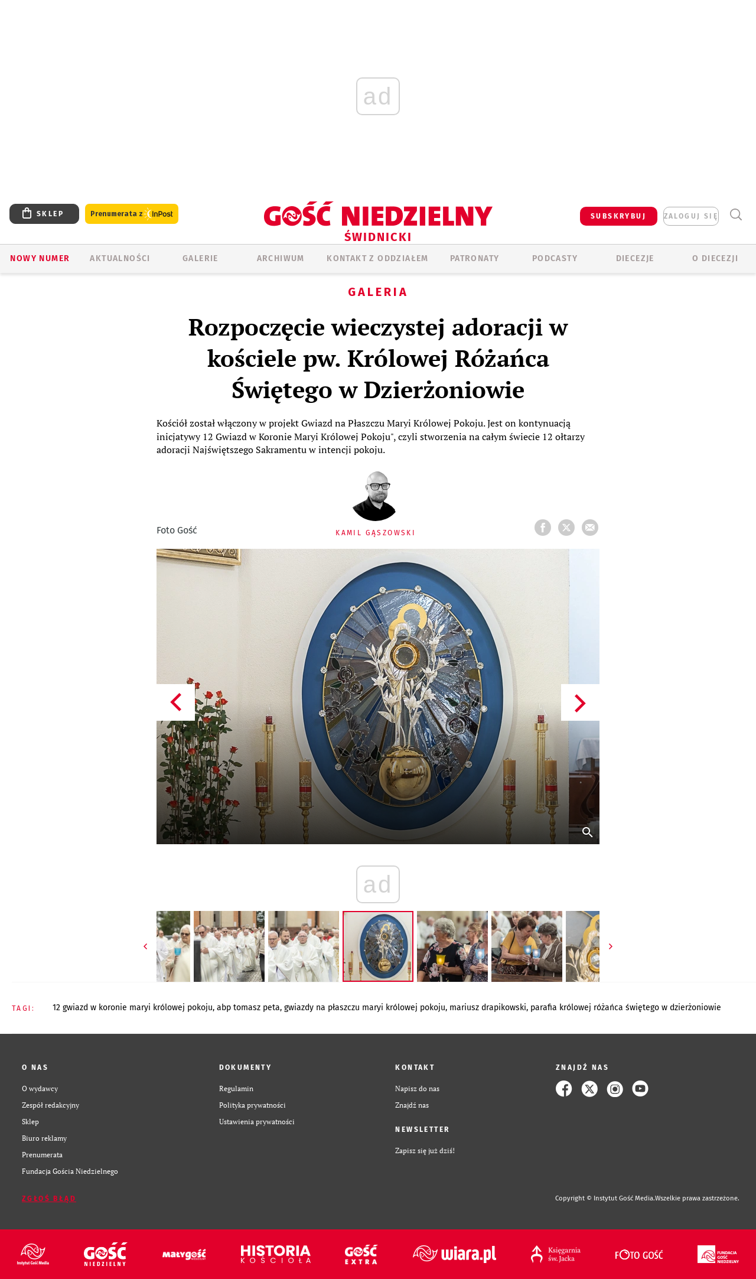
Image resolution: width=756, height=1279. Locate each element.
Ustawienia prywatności (257, 1121)
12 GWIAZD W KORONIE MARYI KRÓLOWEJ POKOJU (133, 1008)
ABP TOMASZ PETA (248, 1008)
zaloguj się (691, 216)
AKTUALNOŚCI (120, 258)
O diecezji (715, 258)
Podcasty (555, 258)
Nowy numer (40, 258)
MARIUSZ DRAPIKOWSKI (487, 1008)
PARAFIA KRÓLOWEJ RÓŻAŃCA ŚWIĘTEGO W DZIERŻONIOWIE (625, 1008)
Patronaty (475, 258)
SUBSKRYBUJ (618, 216)
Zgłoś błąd (49, 1199)
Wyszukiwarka (736, 215)
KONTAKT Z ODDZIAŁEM (378, 258)
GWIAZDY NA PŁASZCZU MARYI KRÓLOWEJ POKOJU (364, 1008)
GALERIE (201, 258)
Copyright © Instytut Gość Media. (605, 1198)
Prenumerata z (131, 214)
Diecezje (635, 258)
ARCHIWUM (281, 258)
